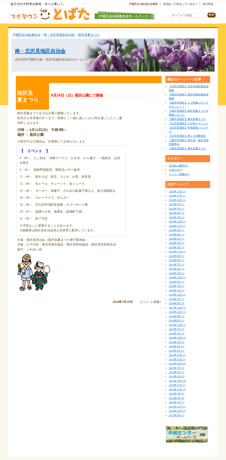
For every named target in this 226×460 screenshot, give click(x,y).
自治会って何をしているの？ (180, 4)
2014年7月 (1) (176, 342)
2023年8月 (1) (176, 260)
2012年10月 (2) (177, 389)
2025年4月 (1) (176, 213)
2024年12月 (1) (177, 221)
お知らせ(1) (176, 170)
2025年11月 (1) (177, 195)
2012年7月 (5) (176, 393)
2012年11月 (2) (177, 385)
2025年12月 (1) (177, 191)
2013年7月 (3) (176, 368)
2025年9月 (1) (176, 204)
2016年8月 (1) (176, 320)
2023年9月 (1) (176, 256)
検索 (211, 15)
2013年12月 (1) (177, 355)
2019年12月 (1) (177, 277)
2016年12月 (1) (177, 312)
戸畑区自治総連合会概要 (143, 4)
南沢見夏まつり (89, 34)
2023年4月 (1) (176, 269)
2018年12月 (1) (177, 294)
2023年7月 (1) (176, 264)
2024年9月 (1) (176, 230)
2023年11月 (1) (177, 251)
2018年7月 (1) (176, 299)
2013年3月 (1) (176, 372)
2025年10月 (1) (177, 200)
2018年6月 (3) (176, 303)
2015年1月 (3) (176, 333)
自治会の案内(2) (178, 165)
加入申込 (208, 4)
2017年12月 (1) (177, 307)
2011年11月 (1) (177, 406)
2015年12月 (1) (177, 325)
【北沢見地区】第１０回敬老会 (187, 136)
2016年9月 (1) (176, 316)
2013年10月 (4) (177, 363)
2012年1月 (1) (176, 402)
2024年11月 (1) (177, 226)
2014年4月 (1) (176, 346)
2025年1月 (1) (176, 217)
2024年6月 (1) (176, 239)
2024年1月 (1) (176, 247)
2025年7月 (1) (176, 208)
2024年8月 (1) (176, 234)
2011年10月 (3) (177, 411)
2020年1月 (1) (176, 273)
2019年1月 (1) (176, 290)
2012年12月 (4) (177, 381)
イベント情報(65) (179, 174)
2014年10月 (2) (177, 337)
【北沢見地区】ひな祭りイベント (189, 123)
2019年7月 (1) (176, 286)
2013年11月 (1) (177, 359)
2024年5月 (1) (176, 243)
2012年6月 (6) (176, 398)
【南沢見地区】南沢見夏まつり (187, 119)
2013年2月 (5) (176, 376)
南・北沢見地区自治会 (59, 34)
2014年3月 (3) (176, 351)
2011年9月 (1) (176, 415)
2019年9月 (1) (176, 282)
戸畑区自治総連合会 (26, 34)
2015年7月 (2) (176, 329)
